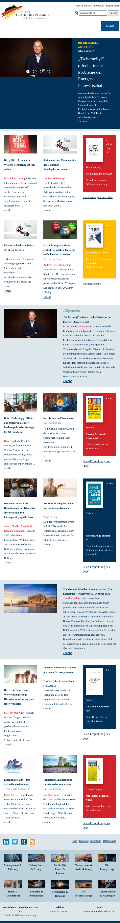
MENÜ (110, 25)
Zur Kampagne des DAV (98, 197)
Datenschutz (112, 5)
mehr (82, 121)
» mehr (7, 210)
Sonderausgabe (92, 283)
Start (77, 5)
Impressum (98, 5)
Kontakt (86, 5)
